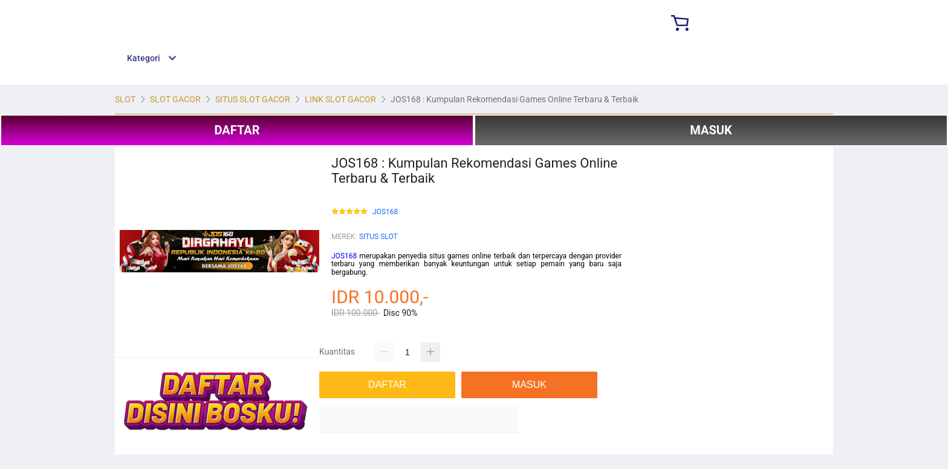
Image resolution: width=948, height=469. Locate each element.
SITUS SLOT (378, 236)
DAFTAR (236, 130)
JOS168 (385, 212)
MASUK (711, 130)
